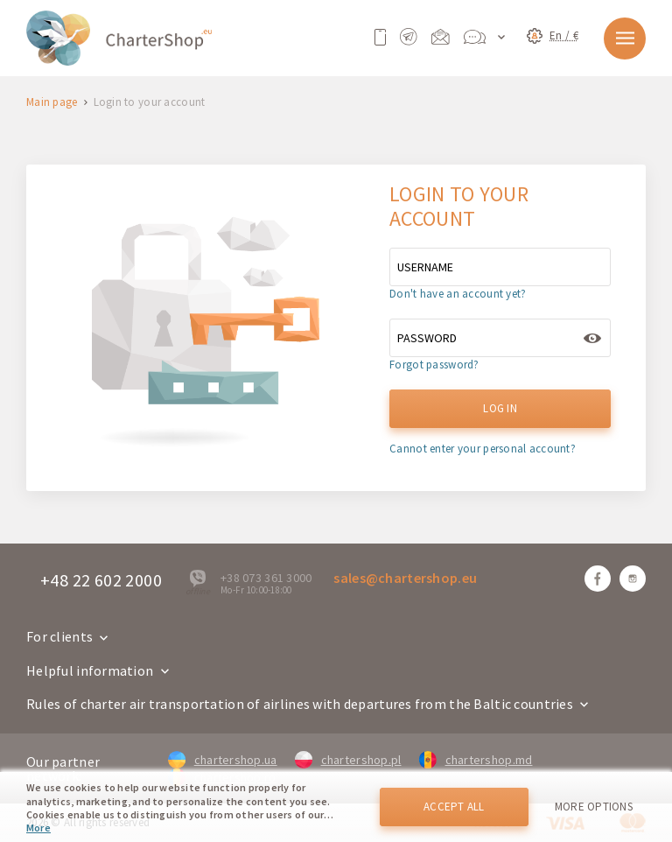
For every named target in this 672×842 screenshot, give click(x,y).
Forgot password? (434, 364)
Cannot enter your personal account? (482, 448)
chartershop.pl (348, 759)
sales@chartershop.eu (405, 578)
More (38, 827)
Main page (52, 102)
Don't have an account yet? (457, 293)
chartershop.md (476, 759)
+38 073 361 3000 (266, 578)
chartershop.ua (222, 759)
